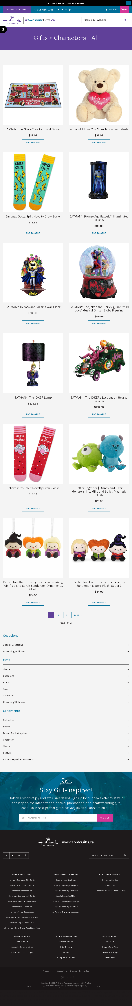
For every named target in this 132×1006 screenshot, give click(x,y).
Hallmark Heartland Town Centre (22, 901)
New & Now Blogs (110, 952)
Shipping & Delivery (66, 957)
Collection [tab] (8, 720)
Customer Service (110, 880)
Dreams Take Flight (110, 947)
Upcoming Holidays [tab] (14, 651)
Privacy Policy (48, 971)
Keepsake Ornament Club (22, 947)
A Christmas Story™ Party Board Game (33, 129)
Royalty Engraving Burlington (66, 885)
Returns (66, 952)
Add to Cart (33, 142)
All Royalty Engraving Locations (66, 912)
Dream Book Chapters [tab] (15, 733)
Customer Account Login (22, 952)
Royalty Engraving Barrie (66, 880)
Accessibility (62, 971)
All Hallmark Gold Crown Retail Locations (22, 928)
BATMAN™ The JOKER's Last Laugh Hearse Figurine (99, 400)
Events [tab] (6, 726)
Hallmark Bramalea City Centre (22, 880)
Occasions (10, 636)
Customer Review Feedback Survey (110, 890)
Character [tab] (8, 695)
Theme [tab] (6, 669)
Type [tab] (5, 689)
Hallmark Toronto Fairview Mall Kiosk (22, 917)
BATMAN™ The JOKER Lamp (33, 398)
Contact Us (110, 885)
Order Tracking (66, 947)
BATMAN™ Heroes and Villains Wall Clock (33, 307)
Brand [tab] (6, 682)
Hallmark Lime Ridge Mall (22, 906)
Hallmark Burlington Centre (22, 885)
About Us (110, 942)
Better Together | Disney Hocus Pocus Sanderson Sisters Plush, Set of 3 (99, 584)
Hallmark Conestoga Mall (22, 890)
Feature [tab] (7, 752)
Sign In (113, 10)
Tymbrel (88, 983)
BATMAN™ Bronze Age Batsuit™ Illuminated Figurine (99, 218)
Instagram (66, 10)
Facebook (58, 10)
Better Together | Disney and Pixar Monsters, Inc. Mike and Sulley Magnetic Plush (99, 492)
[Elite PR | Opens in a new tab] (66, 977)
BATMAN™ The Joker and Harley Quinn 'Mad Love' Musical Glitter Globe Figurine (99, 309)
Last (76, 615)
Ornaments (11, 711)
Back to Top (84, 971)
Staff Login (110, 957)
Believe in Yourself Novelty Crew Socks (33, 488)
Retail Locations (17, 10)
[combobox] (101, 20)
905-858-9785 (44, 9)
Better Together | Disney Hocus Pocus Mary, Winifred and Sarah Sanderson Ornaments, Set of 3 (33, 586)
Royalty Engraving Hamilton (66, 890)
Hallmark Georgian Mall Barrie (22, 896)
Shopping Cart (122, 9)
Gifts (6, 660)
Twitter (62, 10)
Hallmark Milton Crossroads (22, 912)
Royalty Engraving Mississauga (66, 901)
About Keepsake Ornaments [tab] (18, 759)
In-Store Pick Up (66, 942)
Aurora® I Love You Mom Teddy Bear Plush (99, 129)
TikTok (70, 10)
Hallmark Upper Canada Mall (22, 922)
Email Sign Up (22, 942)
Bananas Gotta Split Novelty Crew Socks (33, 216)
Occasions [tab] (8, 675)
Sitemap (73, 971)
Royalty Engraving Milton (66, 896)
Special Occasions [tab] (13, 644)
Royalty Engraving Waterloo (66, 906)
